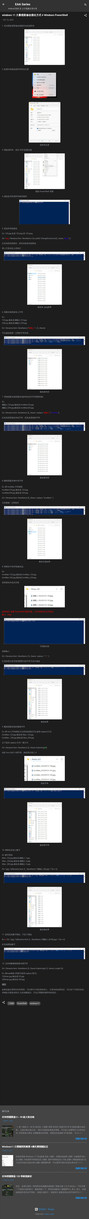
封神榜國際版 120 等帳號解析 (17, 1176)
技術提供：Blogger (44, 1209)
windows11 (34, 1003)
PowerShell (22, 1003)
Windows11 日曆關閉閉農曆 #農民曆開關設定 (25, 1146)
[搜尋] (85, 5)
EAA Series (22, 4)
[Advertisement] (44, 1083)
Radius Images (49, 1214)
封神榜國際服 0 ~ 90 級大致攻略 (18, 1117)
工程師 (11, 1003)
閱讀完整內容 (81, 1139)
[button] (85, 16)
